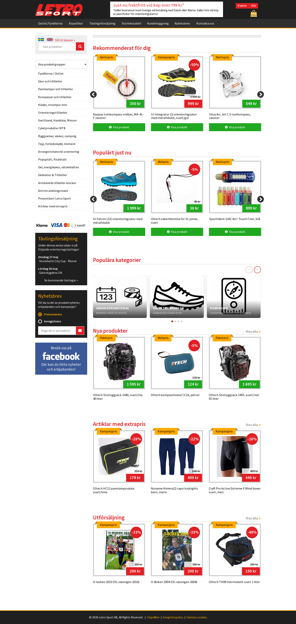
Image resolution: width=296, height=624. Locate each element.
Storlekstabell (131, 23)
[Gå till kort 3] (178, 321)
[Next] (260, 94)
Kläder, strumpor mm (52, 105)
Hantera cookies (196, 617)
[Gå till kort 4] (181, 321)
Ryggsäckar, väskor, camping (57, 136)
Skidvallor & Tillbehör (52, 175)
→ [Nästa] (257, 269)
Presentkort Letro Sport (54, 198)
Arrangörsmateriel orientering (58, 152)
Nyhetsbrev (182, 23)
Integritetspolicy (173, 617)
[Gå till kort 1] (172, 321)
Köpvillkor (76, 23)
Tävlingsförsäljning (102, 23)
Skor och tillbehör (50, 81)
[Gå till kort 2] (175, 321)
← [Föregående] (249, 269)
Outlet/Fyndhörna (50, 23)
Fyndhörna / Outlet (51, 73)
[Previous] (93, 94)
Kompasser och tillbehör (54, 97)
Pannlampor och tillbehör (55, 89)
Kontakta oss (205, 23)
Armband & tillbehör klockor (57, 183)
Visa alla (252, 331)
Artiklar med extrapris (53, 206)
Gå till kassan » (65, 40)
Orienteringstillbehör (52, 112)
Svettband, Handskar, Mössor (57, 120)
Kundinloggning (158, 23)
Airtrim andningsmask (53, 191)
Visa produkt (119, 127)
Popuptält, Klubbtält (52, 159)
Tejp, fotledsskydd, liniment (57, 144)
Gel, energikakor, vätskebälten (58, 167)
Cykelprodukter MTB (52, 128)
